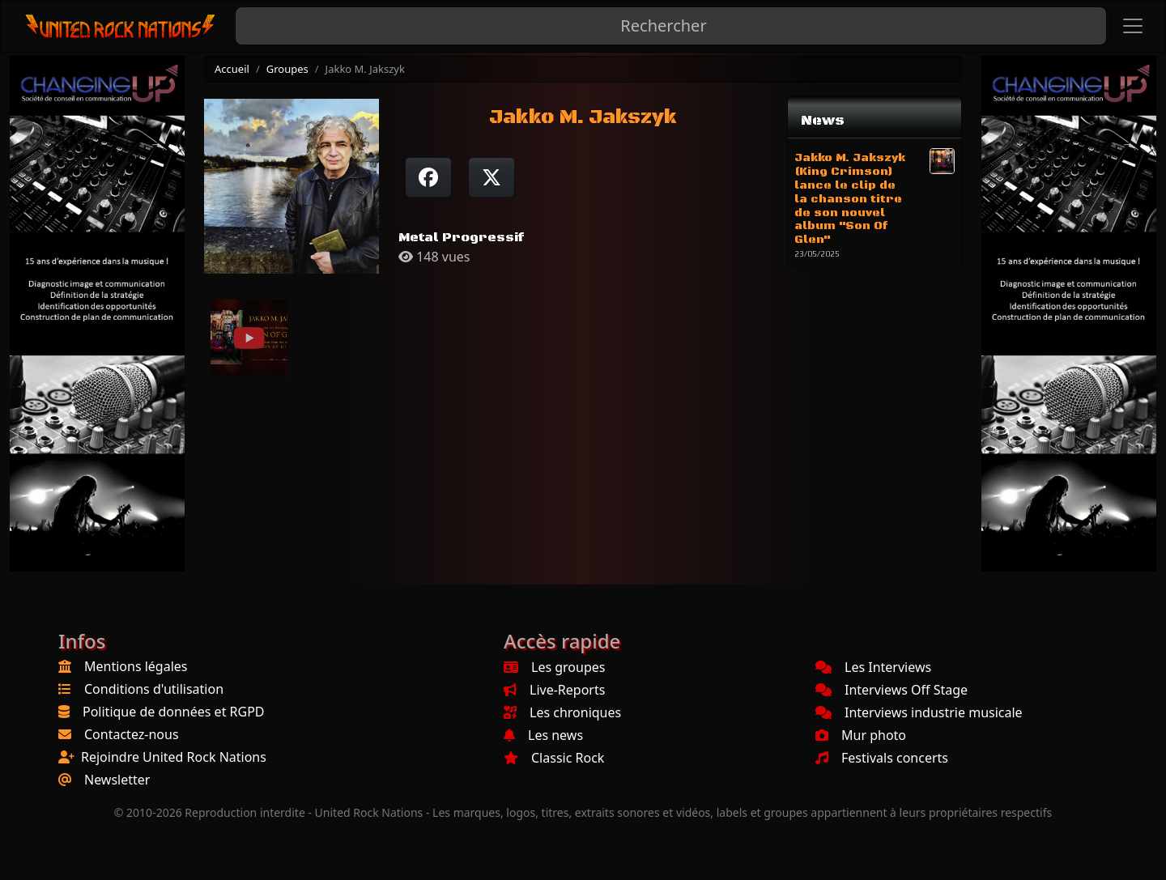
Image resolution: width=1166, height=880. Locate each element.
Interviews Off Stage (891, 690)
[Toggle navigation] (1132, 26)
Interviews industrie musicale (919, 712)
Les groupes (554, 667)
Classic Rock (554, 758)
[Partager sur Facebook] (428, 177)
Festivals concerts (881, 758)
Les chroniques (562, 712)
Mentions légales (136, 666)
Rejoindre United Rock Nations (173, 757)
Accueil (232, 69)
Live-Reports (554, 690)
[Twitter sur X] (491, 177)
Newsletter (117, 780)
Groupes (287, 69)
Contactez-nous (131, 734)
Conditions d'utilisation (153, 689)
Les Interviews (873, 667)
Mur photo (860, 735)
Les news (543, 735)
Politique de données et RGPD (174, 712)
